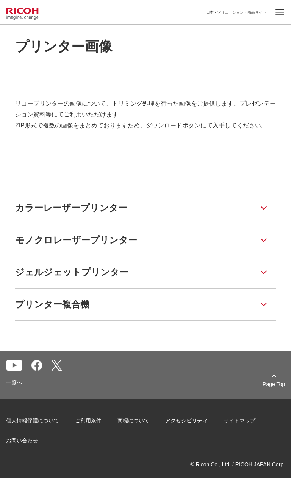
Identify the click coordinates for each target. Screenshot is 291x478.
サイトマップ (239, 420)
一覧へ (14, 382)
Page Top (274, 384)
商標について (133, 420)
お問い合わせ (22, 441)
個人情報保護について (32, 420)
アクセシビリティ (186, 420)
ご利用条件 (88, 420)
